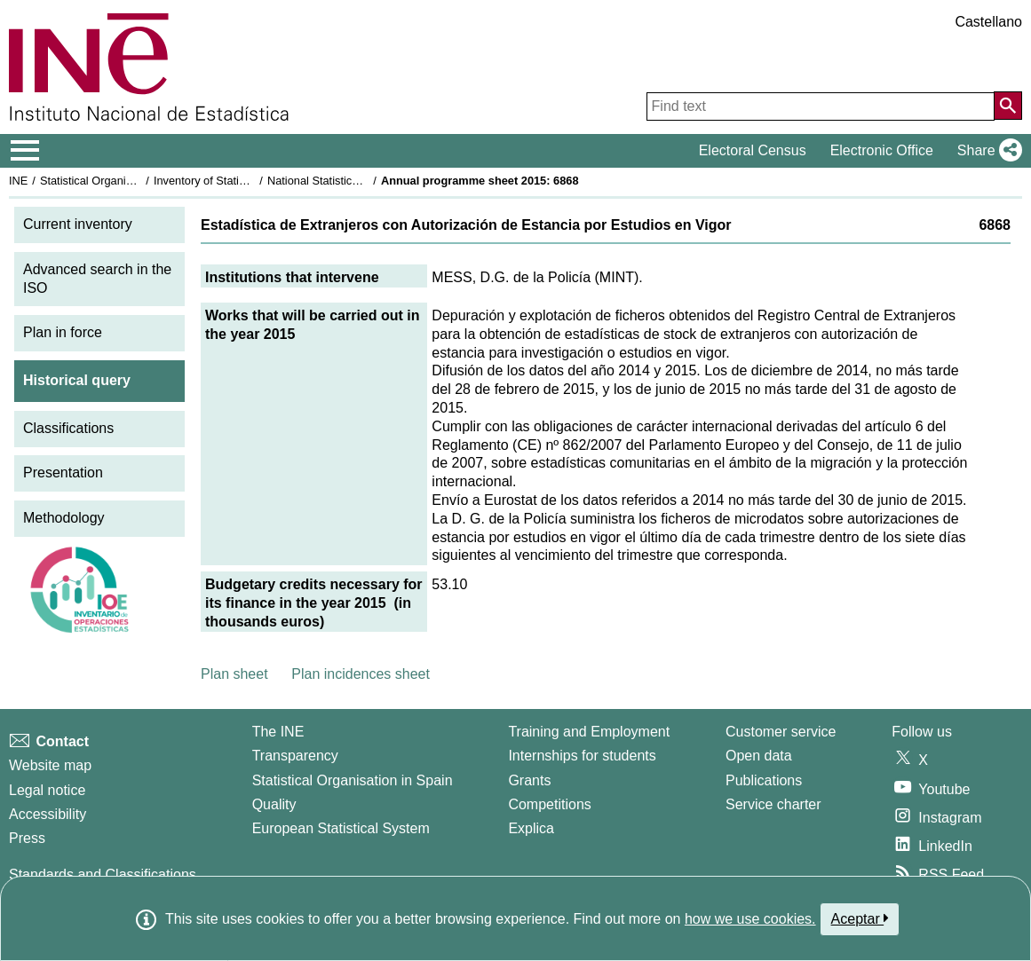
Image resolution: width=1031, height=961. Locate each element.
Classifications (68, 428)
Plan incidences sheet (360, 673)
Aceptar (860, 918)
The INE (278, 731)
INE (18, 180)
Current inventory (77, 224)
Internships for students (581, 755)
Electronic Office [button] (881, 150)
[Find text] (820, 106)
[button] (986, 151)
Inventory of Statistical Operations (238, 180)
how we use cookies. (750, 918)
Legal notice (47, 790)
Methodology (64, 517)
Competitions (549, 804)
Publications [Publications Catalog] (764, 780)
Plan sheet (234, 673)
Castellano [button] (988, 21)
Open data (759, 755)
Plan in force (62, 332)
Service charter (773, 804)
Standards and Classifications (102, 874)
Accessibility (47, 814)
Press (27, 838)
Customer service (781, 731)
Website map (50, 765)
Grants (529, 780)
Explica (531, 828)
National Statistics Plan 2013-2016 (354, 180)
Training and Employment (589, 731)
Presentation (63, 472)
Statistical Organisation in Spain (120, 180)
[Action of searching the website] (1008, 105)
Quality (274, 804)
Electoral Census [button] (752, 150)
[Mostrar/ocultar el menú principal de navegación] (25, 151)
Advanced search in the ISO (97, 278)
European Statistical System (341, 828)
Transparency (295, 755)
